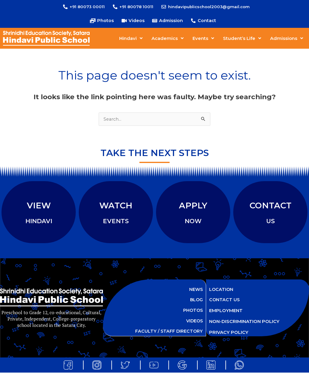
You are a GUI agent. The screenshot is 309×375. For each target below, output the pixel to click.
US (270, 222)
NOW (193, 222)
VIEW (39, 206)
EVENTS (116, 222)
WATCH (116, 206)
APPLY (193, 206)
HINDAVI (38, 222)
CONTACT (270, 206)
